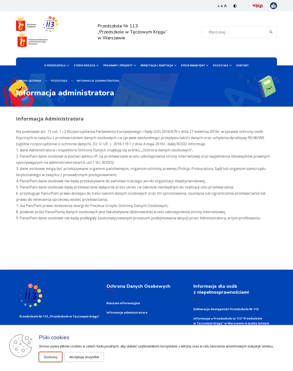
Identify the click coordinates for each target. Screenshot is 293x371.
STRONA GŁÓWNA (28, 81)
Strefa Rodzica (84, 65)
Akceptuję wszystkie (84, 357)
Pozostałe (220, 65)
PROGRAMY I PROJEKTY (118, 65)
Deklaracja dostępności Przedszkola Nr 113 (225, 309)
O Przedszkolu (55, 65)
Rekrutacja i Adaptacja (157, 65)
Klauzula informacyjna (123, 303)
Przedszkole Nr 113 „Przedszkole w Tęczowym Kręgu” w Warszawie (132, 32)
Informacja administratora (98, 81)
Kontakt (242, 65)
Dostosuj (50, 357)
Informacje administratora (126, 312)
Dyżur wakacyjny (193, 65)
